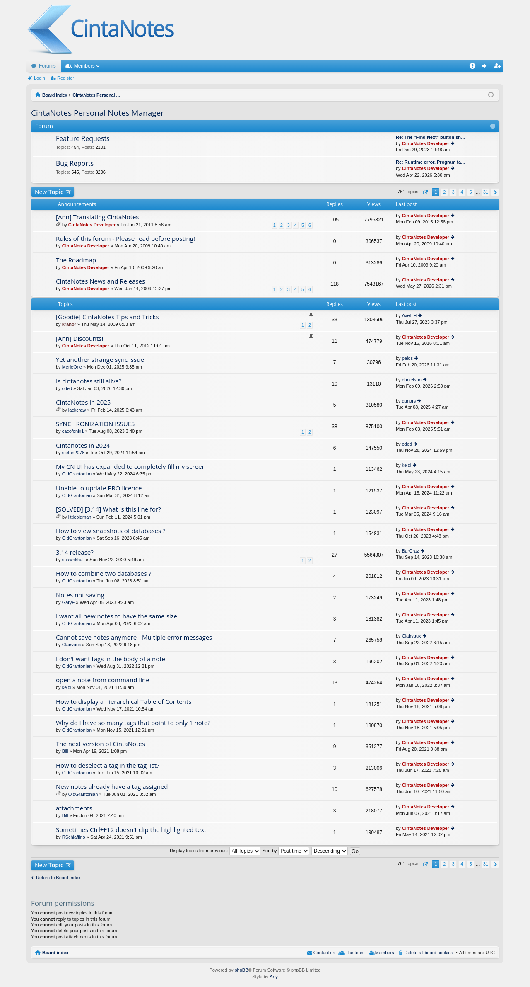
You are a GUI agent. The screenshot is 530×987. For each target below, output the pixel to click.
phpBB (241, 970)
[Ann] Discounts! (79, 338)
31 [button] (485, 191)
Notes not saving (80, 595)
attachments (74, 808)
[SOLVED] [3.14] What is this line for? (108, 509)
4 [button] (461, 191)
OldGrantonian (77, 473)
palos (407, 358)
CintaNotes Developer (425, 143)
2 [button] (444, 191)
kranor (69, 324)
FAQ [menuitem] (475, 67)
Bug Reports (75, 164)
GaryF (68, 602)
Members (84, 66)
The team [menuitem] (354, 952)
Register (65, 77)
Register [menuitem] (499, 67)
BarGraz (410, 550)
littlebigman (80, 516)
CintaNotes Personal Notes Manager (97, 112)
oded (67, 388)
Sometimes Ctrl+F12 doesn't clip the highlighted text (131, 830)
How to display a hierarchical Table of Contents (123, 702)
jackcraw (77, 409)
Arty (274, 976)
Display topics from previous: (215, 850)
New (49, 192)
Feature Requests (83, 139)
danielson (412, 379)
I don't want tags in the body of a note (110, 659)
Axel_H (409, 315)
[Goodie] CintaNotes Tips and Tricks (107, 317)
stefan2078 (73, 452)
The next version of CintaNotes (100, 744)
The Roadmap (76, 260)
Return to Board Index (58, 877)
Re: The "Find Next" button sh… (430, 137)
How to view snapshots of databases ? (110, 531)
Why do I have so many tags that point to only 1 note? (133, 723)
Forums (47, 66)
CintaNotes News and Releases (100, 281)
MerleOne (72, 366)
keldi (407, 465)
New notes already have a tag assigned (112, 787)
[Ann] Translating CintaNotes (97, 217)
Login (39, 77)
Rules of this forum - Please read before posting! (125, 239)
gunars (409, 400)
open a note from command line (102, 680)
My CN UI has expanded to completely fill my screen (131, 466)
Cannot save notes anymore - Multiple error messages (134, 637)
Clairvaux (71, 644)
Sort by (286, 850)
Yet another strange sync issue (100, 360)
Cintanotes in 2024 (83, 445)
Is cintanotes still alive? (88, 381)
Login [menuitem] (486, 67)
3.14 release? (75, 552)
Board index (55, 952)
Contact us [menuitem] (324, 952)
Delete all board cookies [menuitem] (429, 952)
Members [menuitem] (384, 952)
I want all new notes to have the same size (116, 616)
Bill (65, 751)
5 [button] (471, 191)
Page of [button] (425, 192)
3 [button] (453, 191)
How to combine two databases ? (103, 573)
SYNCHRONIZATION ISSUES (95, 424)
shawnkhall (73, 559)
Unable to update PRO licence (99, 488)
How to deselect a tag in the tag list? (107, 765)
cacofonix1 (73, 431)
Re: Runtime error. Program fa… (430, 162)
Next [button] (495, 192)
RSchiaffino (73, 836)
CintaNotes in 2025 (83, 402)
